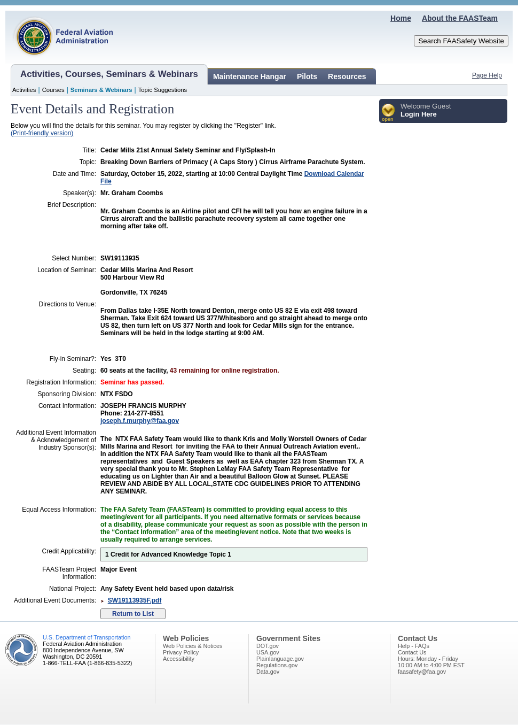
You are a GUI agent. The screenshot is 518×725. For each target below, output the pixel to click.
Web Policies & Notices (192, 646)
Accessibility (178, 658)
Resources (347, 76)
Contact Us (412, 652)
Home (400, 18)
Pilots (307, 76)
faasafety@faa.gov (422, 671)
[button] (388, 113)
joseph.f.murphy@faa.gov (139, 421)
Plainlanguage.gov (280, 658)
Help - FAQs (413, 646)
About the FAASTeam (460, 18)
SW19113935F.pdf (135, 600)
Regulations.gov (276, 665)
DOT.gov (267, 646)
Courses (53, 90)
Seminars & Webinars (101, 90)
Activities (24, 90)
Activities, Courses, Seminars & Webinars (109, 74)
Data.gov (267, 671)
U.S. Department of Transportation (86, 637)
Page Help (487, 75)
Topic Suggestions (162, 90)
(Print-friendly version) (42, 133)
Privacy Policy (181, 652)
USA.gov (267, 652)
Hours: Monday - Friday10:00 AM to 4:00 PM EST (431, 661)
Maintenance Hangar (249, 76)
